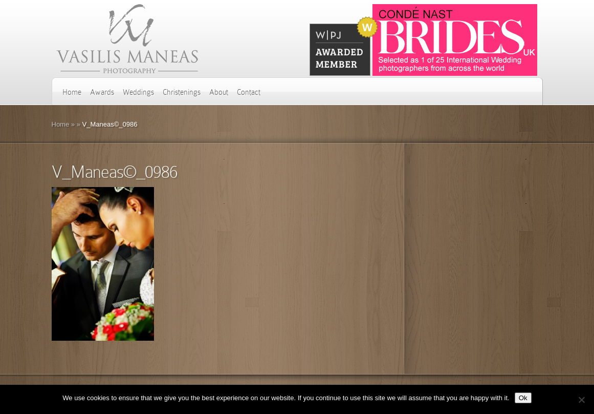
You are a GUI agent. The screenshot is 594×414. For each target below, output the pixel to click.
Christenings (182, 92)
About (218, 92)
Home (71, 92)
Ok (523, 398)
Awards (102, 92)
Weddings (138, 92)
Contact (248, 92)
